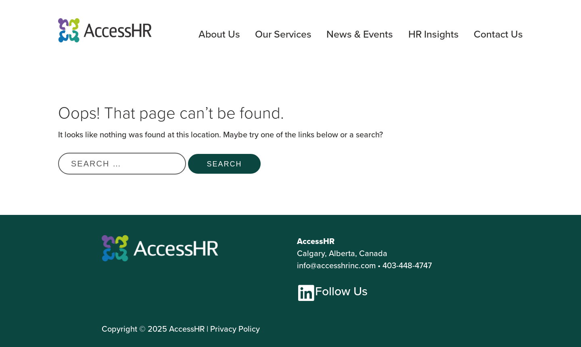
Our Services (283, 34)
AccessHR (187, 328)
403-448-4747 (407, 265)
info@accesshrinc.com (336, 265)
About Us (219, 34)
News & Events (359, 34)
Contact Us (498, 34)
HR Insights (433, 34)
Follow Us (341, 290)
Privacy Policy (235, 328)
